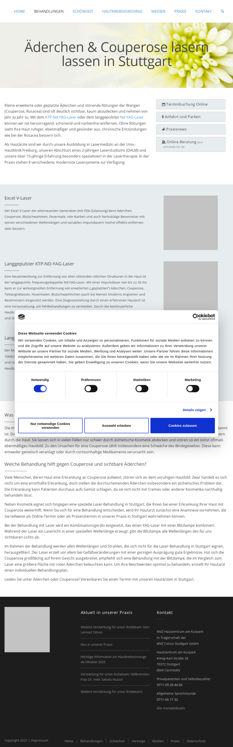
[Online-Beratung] (191, 144)
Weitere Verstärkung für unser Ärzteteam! (111, 691)
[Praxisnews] (191, 129)
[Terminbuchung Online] (191, 104)
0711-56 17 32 (167, 699)
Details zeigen (194, 410)
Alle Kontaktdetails (171, 708)
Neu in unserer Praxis (97, 644)
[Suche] (223, 11)
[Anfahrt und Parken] (191, 117)
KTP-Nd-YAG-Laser (60, 117)
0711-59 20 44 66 (169, 685)
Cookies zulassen (183, 425)
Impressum (39, 740)
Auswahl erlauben (116, 425)
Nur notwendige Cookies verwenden (50, 425)
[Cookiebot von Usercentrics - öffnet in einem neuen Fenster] (195, 316)
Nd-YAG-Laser (132, 117)
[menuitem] (20, 11)
